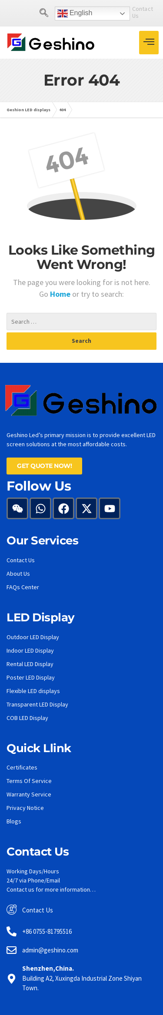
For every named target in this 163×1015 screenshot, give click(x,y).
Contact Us (130, 12)
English (58, 13)
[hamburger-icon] (149, 42)
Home (61, 294)
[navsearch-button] (27, 13)
